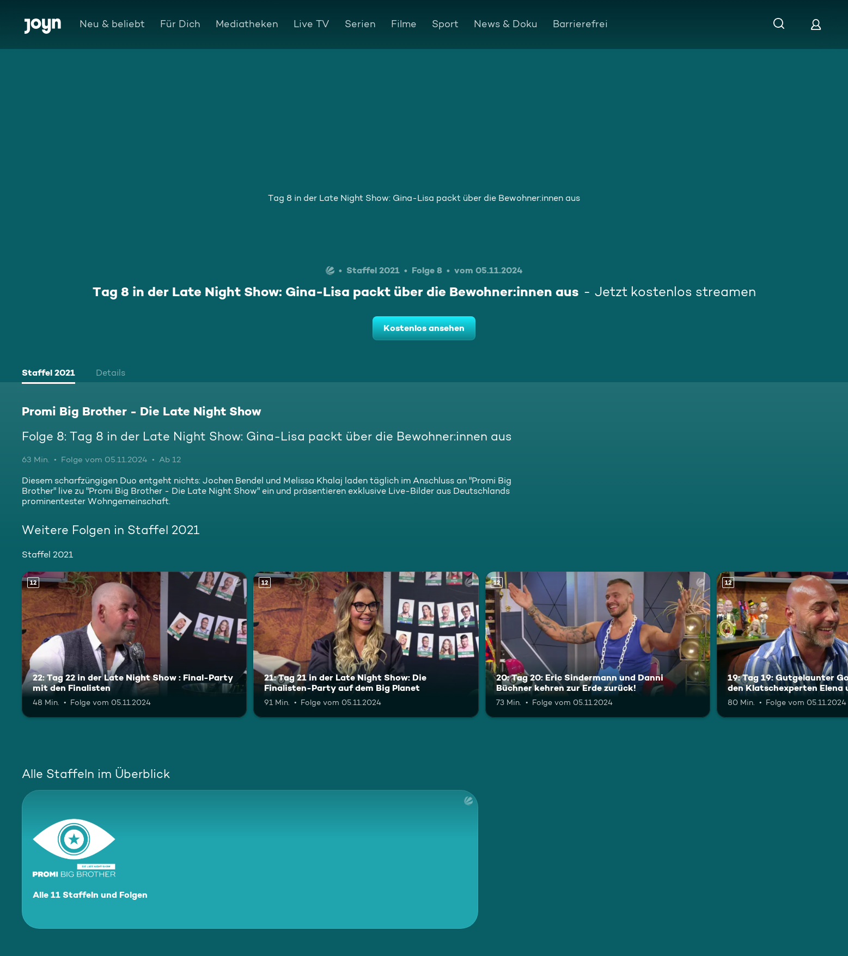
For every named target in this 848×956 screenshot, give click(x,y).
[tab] (48, 374)
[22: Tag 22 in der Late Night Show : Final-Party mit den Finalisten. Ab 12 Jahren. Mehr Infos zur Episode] (134, 645)
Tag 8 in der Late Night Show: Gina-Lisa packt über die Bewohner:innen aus (424, 198)
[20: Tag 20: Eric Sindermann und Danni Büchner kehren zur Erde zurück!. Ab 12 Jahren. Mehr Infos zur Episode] (597, 645)
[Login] (815, 24)
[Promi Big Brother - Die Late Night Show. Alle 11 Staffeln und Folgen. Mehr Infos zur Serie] (250, 859)
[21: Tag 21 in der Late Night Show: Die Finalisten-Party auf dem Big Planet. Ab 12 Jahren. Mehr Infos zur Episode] (365, 645)
